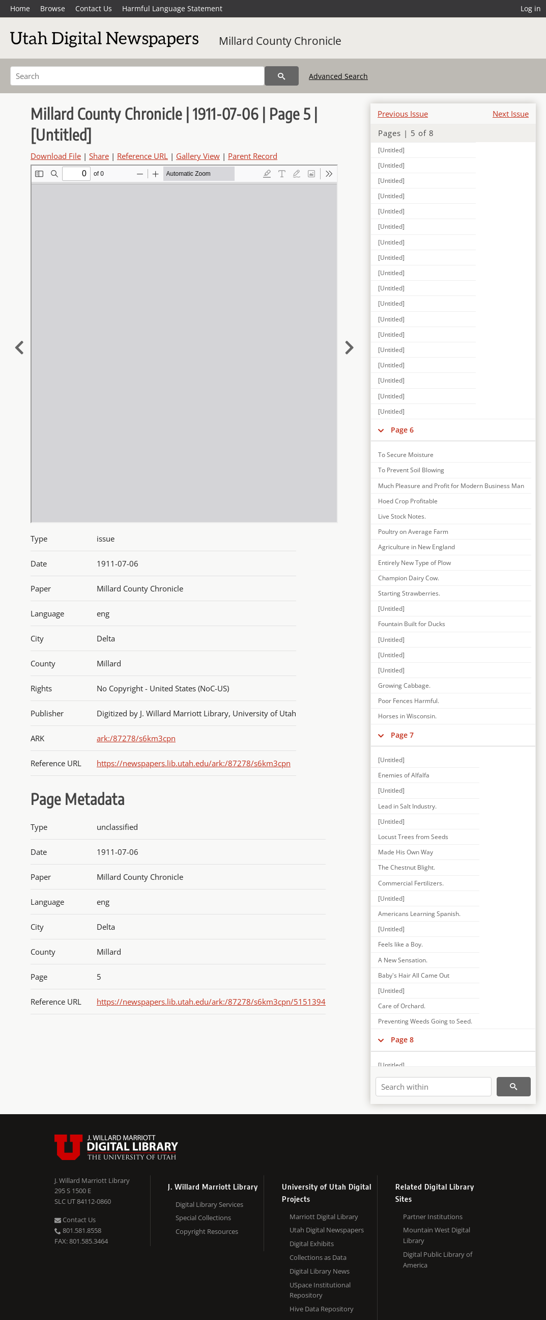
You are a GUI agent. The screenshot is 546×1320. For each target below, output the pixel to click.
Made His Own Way (405, 852)
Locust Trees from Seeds (413, 836)
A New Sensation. (402, 960)
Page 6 (402, 430)
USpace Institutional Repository (320, 1290)
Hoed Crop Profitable (408, 501)
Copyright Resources (207, 1231)
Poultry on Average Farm (413, 531)
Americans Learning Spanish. (419, 913)
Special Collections (203, 1217)
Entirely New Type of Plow (414, 562)
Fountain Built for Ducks (411, 623)
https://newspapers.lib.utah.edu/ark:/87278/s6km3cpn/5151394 (211, 1001)
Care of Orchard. (401, 1006)
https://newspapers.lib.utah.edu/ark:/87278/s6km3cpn (194, 763)
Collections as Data (318, 1257)
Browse (52, 8)
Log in (531, 8)
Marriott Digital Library (324, 1216)
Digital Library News (320, 1271)
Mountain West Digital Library (436, 1235)
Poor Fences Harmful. (408, 700)
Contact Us (93, 8)
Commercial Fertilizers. (411, 883)
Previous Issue (403, 114)
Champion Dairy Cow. (408, 578)
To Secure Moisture (406, 454)
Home (20, 8)
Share (99, 156)
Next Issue (511, 114)
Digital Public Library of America (437, 1260)
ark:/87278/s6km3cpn (136, 738)
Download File (56, 156)
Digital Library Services (209, 1204)
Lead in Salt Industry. (407, 806)
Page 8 (402, 1039)
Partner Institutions (433, 1216)
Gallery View (198, 156)
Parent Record (252, 156)
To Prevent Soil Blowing (411, 470)
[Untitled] (391, 150)
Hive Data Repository (322, 1308)
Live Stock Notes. (402, 516)
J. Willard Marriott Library (92, 1180)
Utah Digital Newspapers (327, 1229)
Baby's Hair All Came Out (413, 975)
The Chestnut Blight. (406, 867)
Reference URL (142, 156)
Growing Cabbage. (404, 685)
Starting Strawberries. (409, 593)
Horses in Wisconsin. (407, 716)
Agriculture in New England (416, 547)
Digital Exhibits (312, 1243)
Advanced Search (338, 76)
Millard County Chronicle (280, 41)
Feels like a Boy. (400, 944)
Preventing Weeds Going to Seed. (425, 1021)
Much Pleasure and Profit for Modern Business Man (451, 485)
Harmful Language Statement (172, 8)
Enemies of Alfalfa (403, 775)
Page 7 (402, 735)
